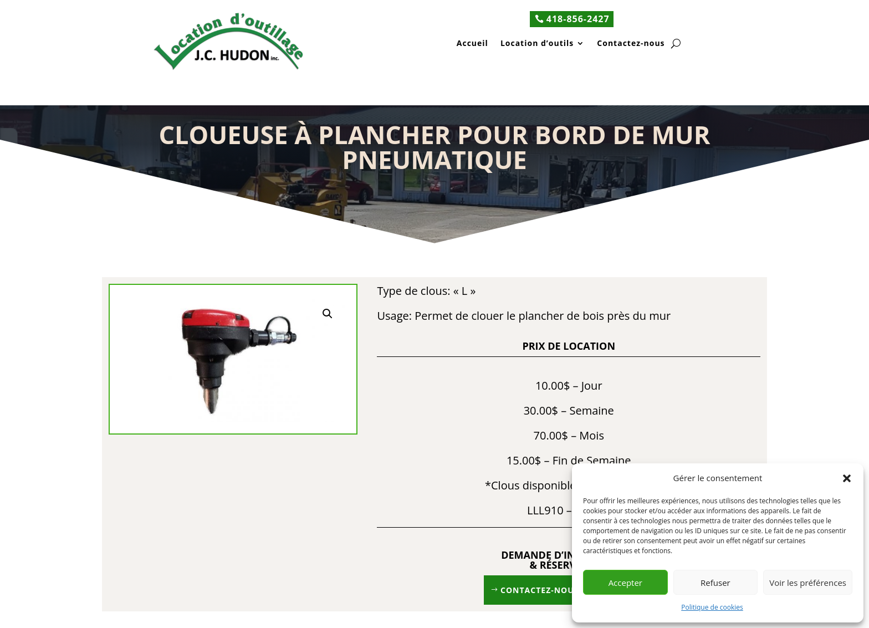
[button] (846, 478)
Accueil (472, 44)
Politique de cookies (712, 607)
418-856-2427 (578, 19)
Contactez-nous (630, 44)
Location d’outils (537, 44)
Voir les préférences (807, 582)
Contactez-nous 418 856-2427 (568, 590)
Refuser (715, 582)
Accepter (625, 582)
